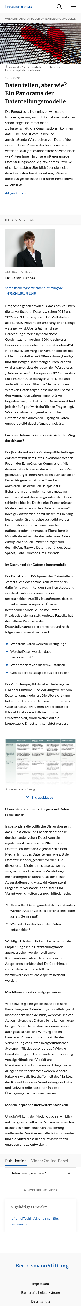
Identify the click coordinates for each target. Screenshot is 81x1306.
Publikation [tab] (16, 1160)
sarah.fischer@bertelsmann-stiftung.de (34, 288)
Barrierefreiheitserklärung (40, 1292)
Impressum (40, 1283)
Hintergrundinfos (19, 219)
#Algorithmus (15, 193)
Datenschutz (40, 1301)
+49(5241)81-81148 (20, 293)
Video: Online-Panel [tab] (49, 1160)
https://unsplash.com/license (22, 70)
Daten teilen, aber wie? (40, 1173)
